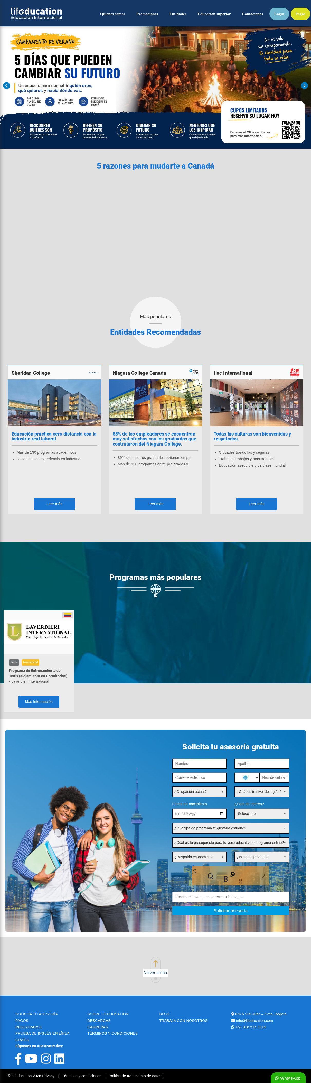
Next (304, 85)
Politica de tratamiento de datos (135, 1076)
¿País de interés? (249, 804)
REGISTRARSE (28, 1027)
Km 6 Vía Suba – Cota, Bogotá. (261, 1014)
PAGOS (21, 1021)
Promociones (147, 14)
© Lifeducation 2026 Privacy (31, 1076)
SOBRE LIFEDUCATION (107, 1014)
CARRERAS (97, 1027)
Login (279, 14)
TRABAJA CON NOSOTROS (183, 1021)
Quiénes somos (112, 14)
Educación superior (214, 14)
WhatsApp (288, 1078)
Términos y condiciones (82, 1076)
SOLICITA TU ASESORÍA (36, 1014)
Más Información (39, 702)
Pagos (301, 14)
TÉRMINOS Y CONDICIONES (112, 1033)
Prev (7, 85)
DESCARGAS (99, 1021)
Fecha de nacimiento (189, 804)
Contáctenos (252, 14)
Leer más (54, 504)
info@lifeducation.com (254, 1021)
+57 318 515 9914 (250, 1027)
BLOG (164, 1014)
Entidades (177, 14)
